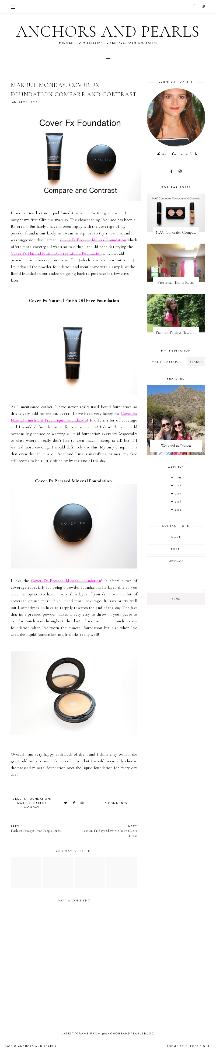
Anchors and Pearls (108, 31)
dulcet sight (198, 1046)
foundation (38, 799)
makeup (24, 803)
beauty (19, 799)
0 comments (116, 803)
